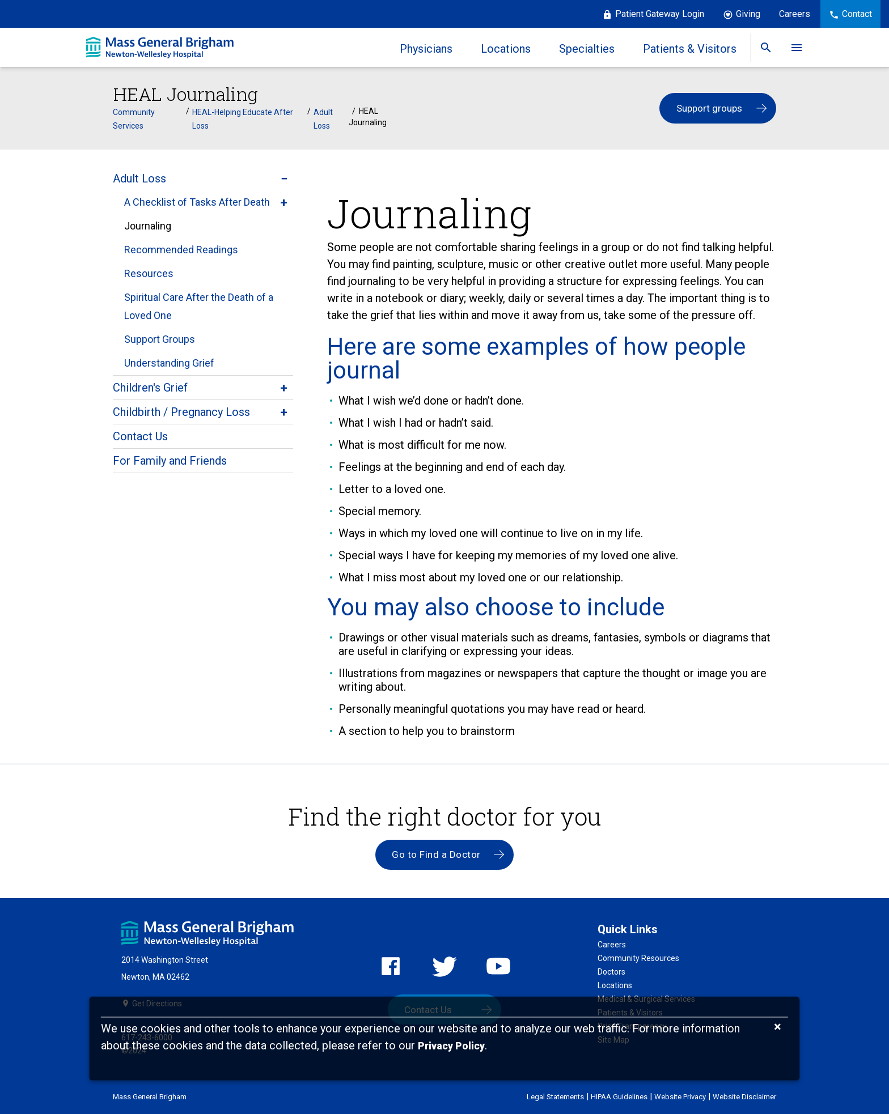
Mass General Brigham (150, 1095)
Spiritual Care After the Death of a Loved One (198, 305)
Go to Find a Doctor (436, 854)
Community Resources (638, 957)
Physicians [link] (426, 49)
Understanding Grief (169, 362)
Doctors (611, 971)
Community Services (134, 118)
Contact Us (140, 435)
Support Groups (159, 338)
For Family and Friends (170, 459)
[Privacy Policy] (451, 1046)
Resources (148, 272)
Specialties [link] (587, 49)
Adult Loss (323, 118)
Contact (857, 13)
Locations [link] (506, 49)
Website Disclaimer (744, 1095)
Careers (794, 13)
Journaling (147, 225)
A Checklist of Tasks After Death (197, 201)
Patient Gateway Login (659, 13)
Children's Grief (150, 386)
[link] (766, 47)
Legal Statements (555, 1095)
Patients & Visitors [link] (689, 49)
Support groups (709, 108)
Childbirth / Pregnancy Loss (181, 411)
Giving (748, 13)
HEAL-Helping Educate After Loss (242, 118)
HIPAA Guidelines (619, 1095)
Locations (615, 984)
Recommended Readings (181, 248)
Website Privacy (680, 1095)
